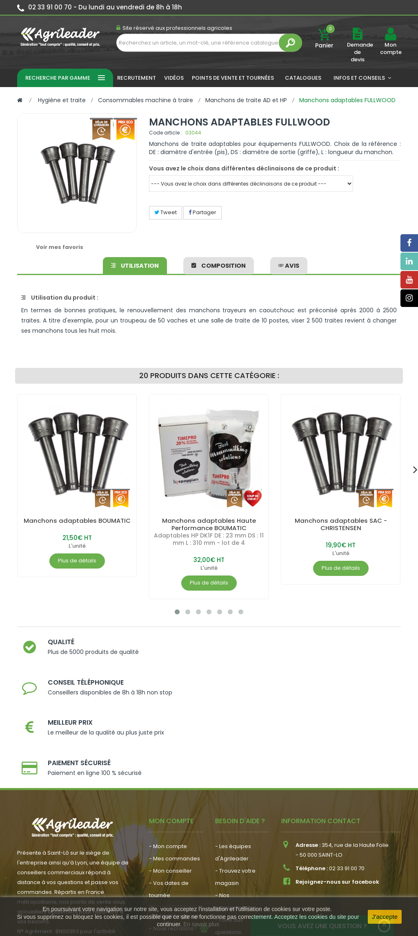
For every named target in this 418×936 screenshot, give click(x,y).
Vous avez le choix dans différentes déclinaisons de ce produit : (244, 168)
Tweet (165, 212)
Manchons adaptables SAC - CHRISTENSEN (341, 524)
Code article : (165, 132)
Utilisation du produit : (59, 297)
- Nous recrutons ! (172, 841)
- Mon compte (168, 759)
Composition (218, 264)
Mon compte (390, 48)
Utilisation (135, 264)
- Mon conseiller (170, 783)
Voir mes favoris (59, 247)
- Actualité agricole (174, 829)
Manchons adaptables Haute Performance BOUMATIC (209, 524)
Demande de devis (360, 52)
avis (288, 264)
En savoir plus (201, 924)
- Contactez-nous (239, 857)
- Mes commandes (174, 771)
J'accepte (385, 916)
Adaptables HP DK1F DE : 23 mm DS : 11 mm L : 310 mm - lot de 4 (209, 539)
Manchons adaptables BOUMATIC (77, 524)
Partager (202, 212)
